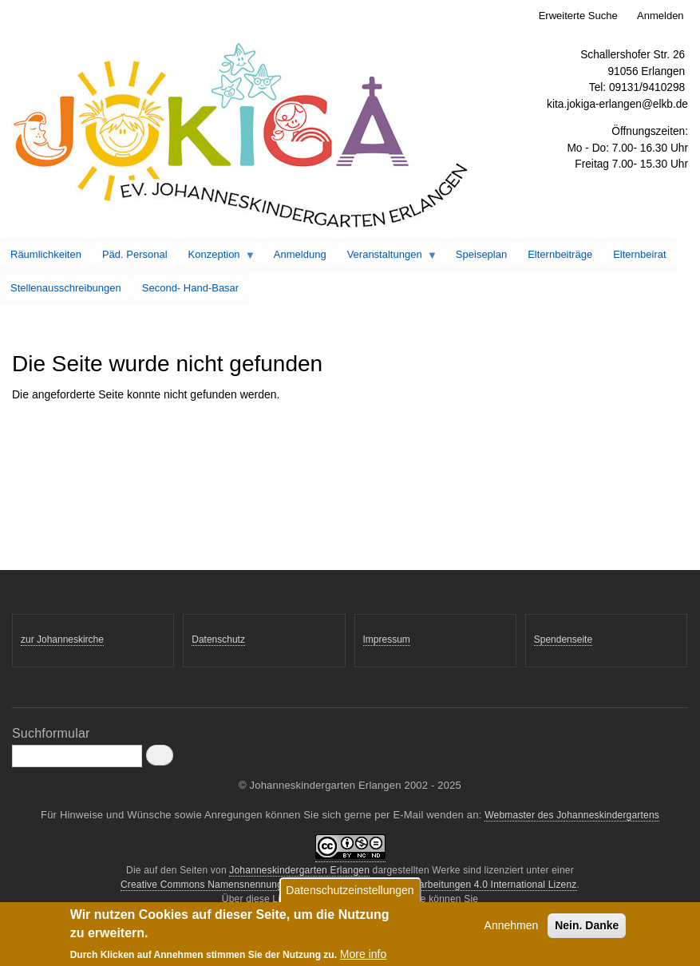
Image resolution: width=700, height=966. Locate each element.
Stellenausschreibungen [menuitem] (65, 288)
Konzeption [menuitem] (217, 257)
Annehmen (511, 929)
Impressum (386, 639)
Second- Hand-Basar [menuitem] (190, 288)
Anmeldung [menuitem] (300, 254)
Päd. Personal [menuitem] (135, 254)
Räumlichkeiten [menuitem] (45, 254)
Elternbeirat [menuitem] (639, 254)
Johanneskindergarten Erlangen (299, 870)
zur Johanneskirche (62, 639)
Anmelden (660, 16)
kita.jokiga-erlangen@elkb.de (617, 104)
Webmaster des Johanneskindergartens (571, 815)
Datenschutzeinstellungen (349, 894)
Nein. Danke (587, 929)
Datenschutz (218, 639)
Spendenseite (563, 639)
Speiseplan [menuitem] (481, 254)
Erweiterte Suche (578, 16)
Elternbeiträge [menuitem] (560, 254)
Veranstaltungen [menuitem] (387, 257)
